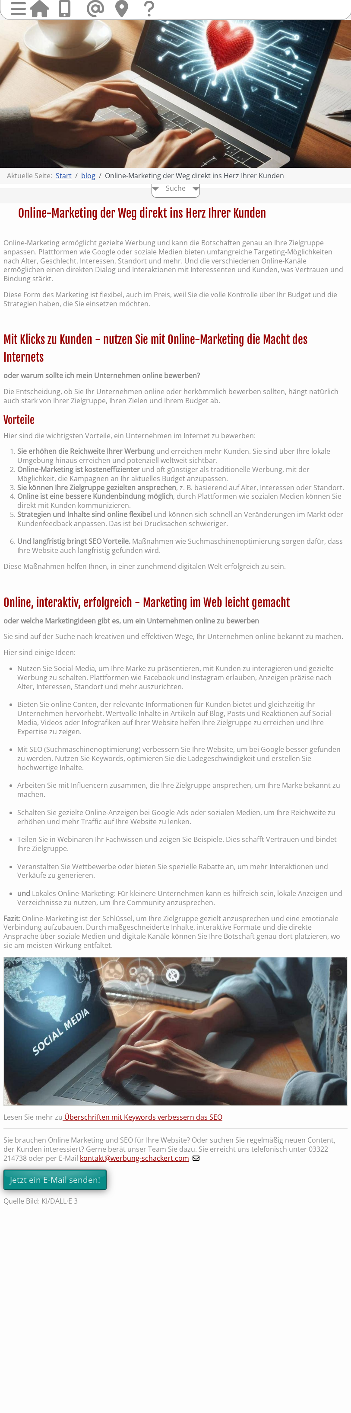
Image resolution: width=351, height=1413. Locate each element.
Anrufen (67, 8)
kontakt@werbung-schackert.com (134, 1158)
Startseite (39, 8)
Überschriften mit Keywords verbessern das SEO (142, 1117)
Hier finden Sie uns (124, 8)
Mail (96, 8)
